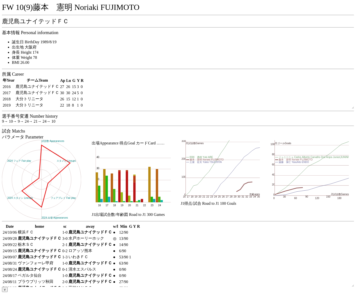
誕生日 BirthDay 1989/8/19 (34, 42)
